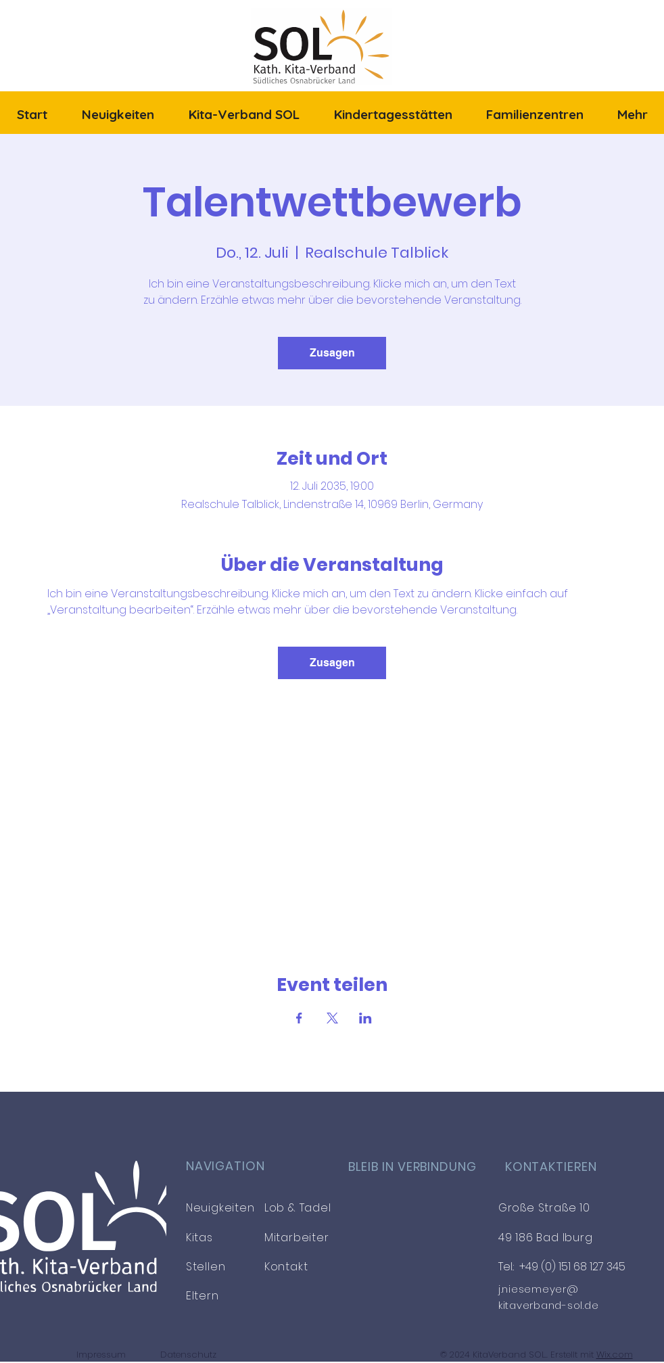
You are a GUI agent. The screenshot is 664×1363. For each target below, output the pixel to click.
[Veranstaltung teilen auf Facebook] (299, 1018)
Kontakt (286, 1266)
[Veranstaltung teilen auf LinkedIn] (365, 1018)
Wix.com (614, 1354)
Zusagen (332, 352)
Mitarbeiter (296, 1237)
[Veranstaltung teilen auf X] (332, 1018)
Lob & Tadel (297, 1208)
